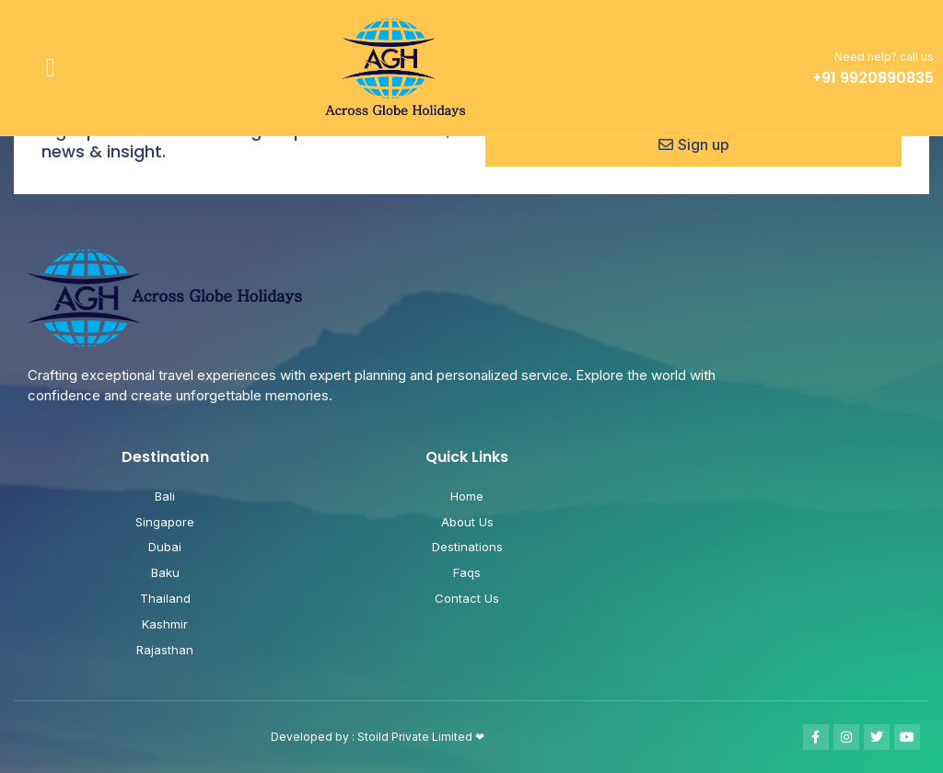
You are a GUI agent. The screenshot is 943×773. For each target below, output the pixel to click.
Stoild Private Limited (416, 737)
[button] (51, 68)
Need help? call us (884, 56)
